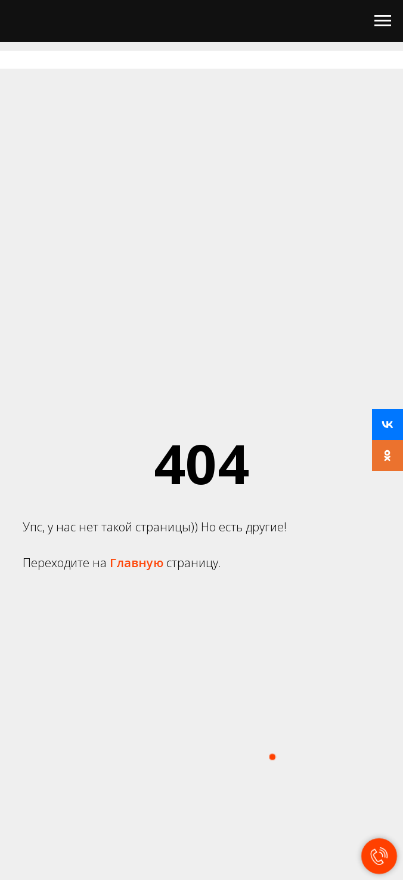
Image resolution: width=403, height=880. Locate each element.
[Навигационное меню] (382, 21)
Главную (138, 563)
